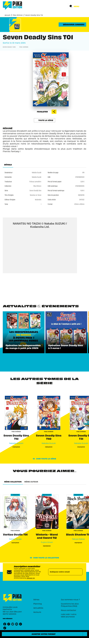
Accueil (7, 15)
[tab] (8, 164)
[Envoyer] (80, 572)
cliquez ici (31, 578)
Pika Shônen (18, 15)
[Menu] (77, 6)
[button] (72, 24)
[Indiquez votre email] (62, 572)
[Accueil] (12, 5)
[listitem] (5, 624)
